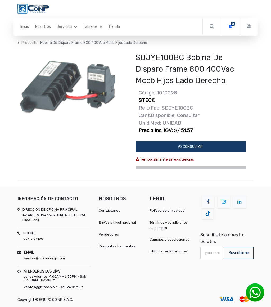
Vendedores (109, 234)
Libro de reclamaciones (169, 251)
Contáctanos (109, 211)
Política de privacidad (167, 211)
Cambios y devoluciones (169, 239)
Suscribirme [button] (239, 253)
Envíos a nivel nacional (118, 222)
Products (29, 42)
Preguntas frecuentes (117, 246)
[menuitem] (24, 27)
